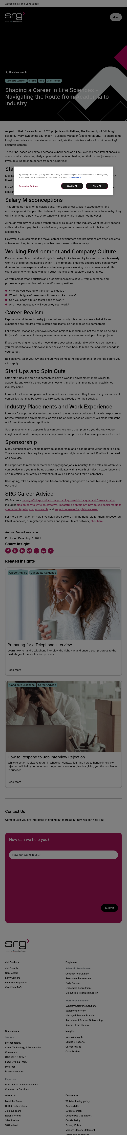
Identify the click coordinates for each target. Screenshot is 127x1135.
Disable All (72, 186)
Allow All (97, 186)
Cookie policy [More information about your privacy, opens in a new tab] (75, 177)
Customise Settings (28, 186)
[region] (63, 180)
